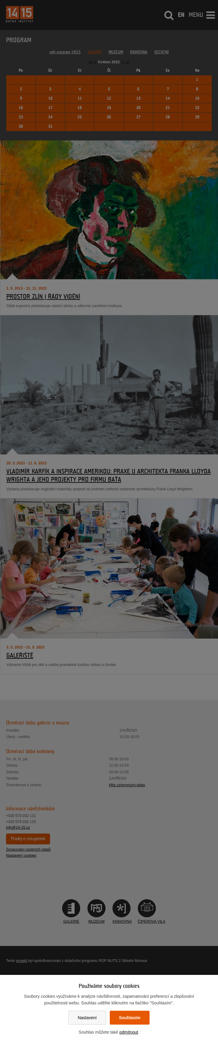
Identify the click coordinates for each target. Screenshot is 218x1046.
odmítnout (128, 1032)
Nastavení (87, 1017)
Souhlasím (130, 1017)
